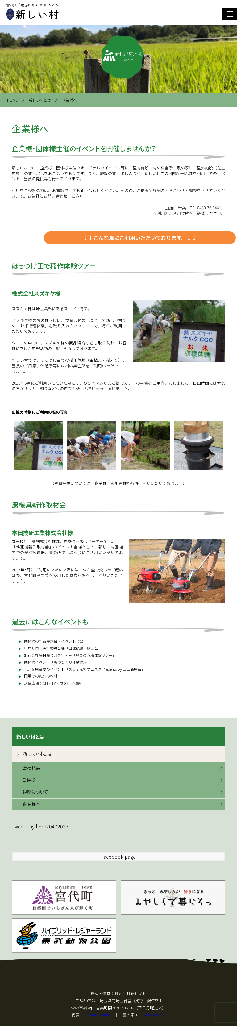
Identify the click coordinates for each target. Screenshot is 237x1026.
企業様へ (31, 804)
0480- (209, 208)
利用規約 (181, 213)
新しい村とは (40, 99)
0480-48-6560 (154, 1015)
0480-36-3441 (98, 1015)
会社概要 (31, 768)
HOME (12, 99)
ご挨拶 (29, 780)
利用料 (163, 213)
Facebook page (118, 856)
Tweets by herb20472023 (40, 826)
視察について (35, 792)
